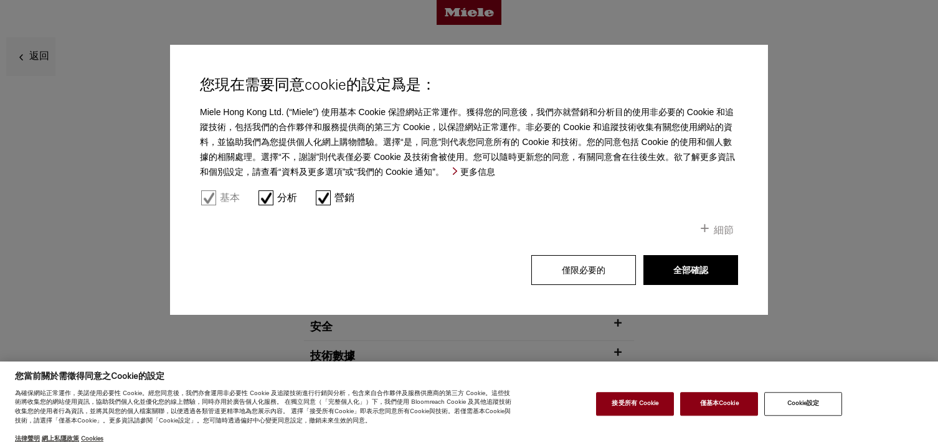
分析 (287, 197)
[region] (469, 405)
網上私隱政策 (60, 439)
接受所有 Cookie (635, 404)
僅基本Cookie (719, 404)
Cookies (92, 439)
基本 (230, 197)
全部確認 (690, 270)
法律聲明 (27, 439)
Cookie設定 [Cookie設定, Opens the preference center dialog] (803, 404)
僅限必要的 (583, 270)
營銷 (344, 197)
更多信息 (477, 172)
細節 (724, 230)
